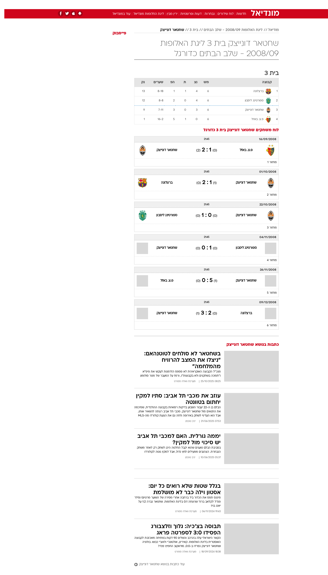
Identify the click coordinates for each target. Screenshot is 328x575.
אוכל (175, 4)
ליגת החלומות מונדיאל (144, 14)
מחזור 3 (267, 227)
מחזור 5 (267, 293)
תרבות (214, 4)
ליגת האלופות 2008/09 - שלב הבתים (228, 30)
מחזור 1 (267, 162)
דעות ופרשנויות (186, 14)
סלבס (200, 4)
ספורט (229, 4)
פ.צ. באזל (241, 150)
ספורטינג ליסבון (162, 215)
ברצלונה (162, 182)
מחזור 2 (267, 195)
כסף (187, 4)
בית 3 (189, 30)
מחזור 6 (267, 325)
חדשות (244, 4)
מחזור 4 (267, 260)
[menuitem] (242, 4)
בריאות (161, 4)
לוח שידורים (221, 14)
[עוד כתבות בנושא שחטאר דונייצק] (202, 564)
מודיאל (269, 30)
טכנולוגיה (129, 4)
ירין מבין (167, 14)
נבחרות (205, 14)
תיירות (146, 4)
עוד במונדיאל (117, 14)
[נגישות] (6, 5)
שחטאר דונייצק (168, 30)
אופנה (112, 4)
